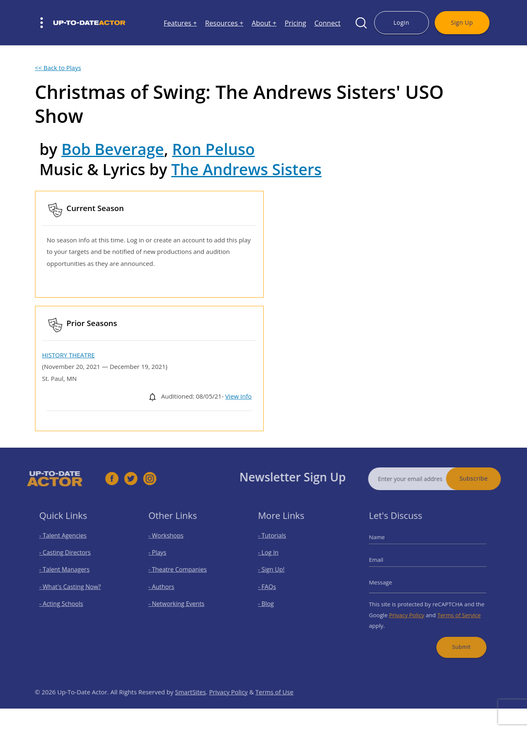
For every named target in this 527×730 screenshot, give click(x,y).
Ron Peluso (213, 149)
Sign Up (462, 22)
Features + (180, 23)
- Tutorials (277, 543)
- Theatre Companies (180, 571)
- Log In (274, 557)
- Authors (166, 585)
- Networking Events (179, 600)
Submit (456, 636)
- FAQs (272, 585)
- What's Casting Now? (72, 585)
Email (385, 563)
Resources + (224, 23)
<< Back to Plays (58, 67)
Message (388, 582)
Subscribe (489, 478)
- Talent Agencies (66, 543)
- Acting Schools (64, 600)
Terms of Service (454, 609)
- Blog (272, 600)
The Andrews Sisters (246, 169)
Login (401, 22)
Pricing (295, 23)
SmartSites (190, 707)
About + (264, 23)
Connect (327, 23)
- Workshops (170, 543)
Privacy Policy (410, 609)
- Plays (163, 557)
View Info (238, 396)
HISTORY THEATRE (68, 355)
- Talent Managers (67, 571)
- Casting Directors (67, 557)
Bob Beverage (112, 149)
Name (385, 544)
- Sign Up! (276, 571)
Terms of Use (274, 707)
